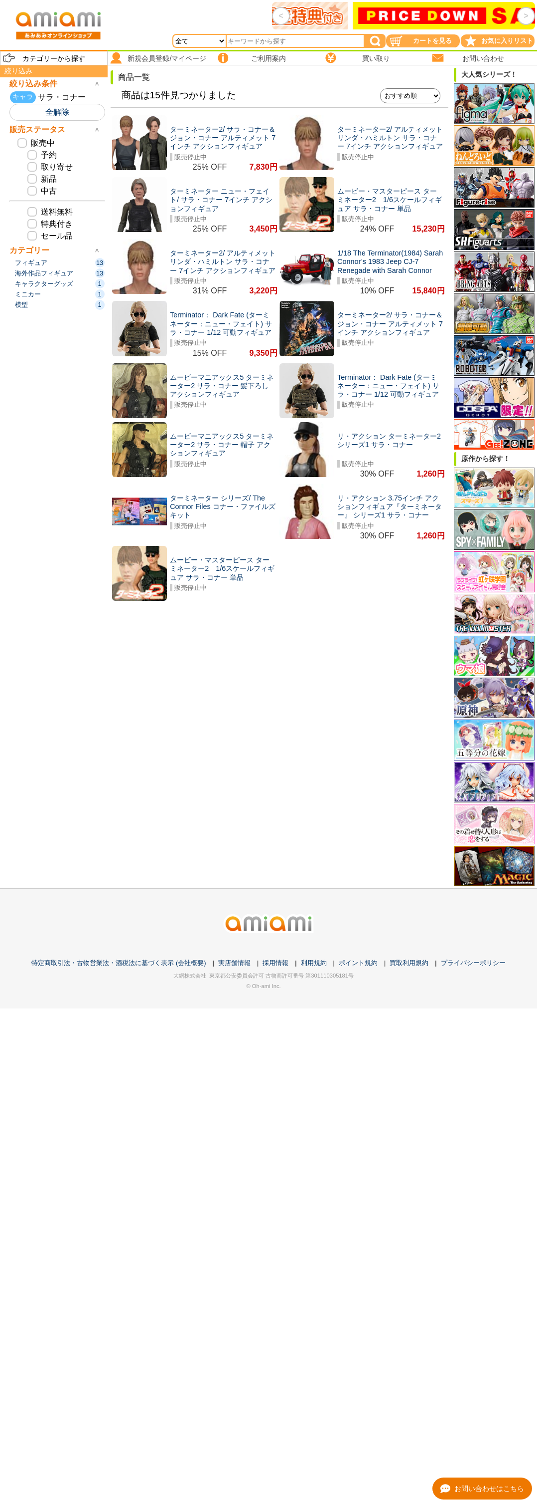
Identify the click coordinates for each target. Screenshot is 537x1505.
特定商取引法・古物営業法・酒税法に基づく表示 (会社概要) (118, 963)
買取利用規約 (409, 963)
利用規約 (314, 963)
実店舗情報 (234, 963)
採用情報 (275, 963)
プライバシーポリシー (473, 963)
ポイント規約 (358, 963)
